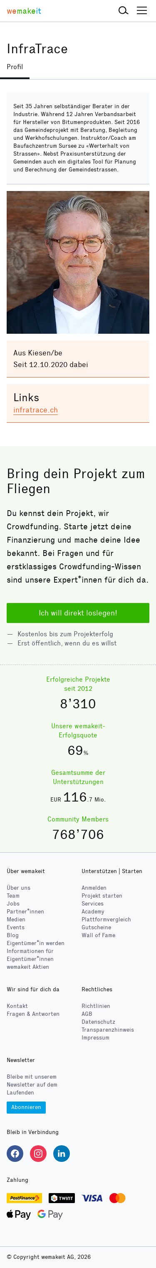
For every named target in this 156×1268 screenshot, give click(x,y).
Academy (93, 911)
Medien (16, 919)
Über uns (18, 887)
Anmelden (94, 887)
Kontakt (17, 1006)
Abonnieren (26, 1107)
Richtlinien (96, 1006)
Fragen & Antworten (33, 1013)
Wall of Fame (98, 935)
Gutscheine (96, 927)
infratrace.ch (35, 409)
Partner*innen (25, 911)
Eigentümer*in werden (35, 943)
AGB (87, 1013)
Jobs (13, 903)
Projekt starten (102, 895)
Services (93, 903)
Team (13, 895)
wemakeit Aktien (28, 966)
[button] (123, 10)
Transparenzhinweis (108, 1029)
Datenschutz (98, 1021)
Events (16, 927)
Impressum (95, 1037)
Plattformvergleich (106, 919)
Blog (13, 935)
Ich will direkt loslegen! (78, 613)
